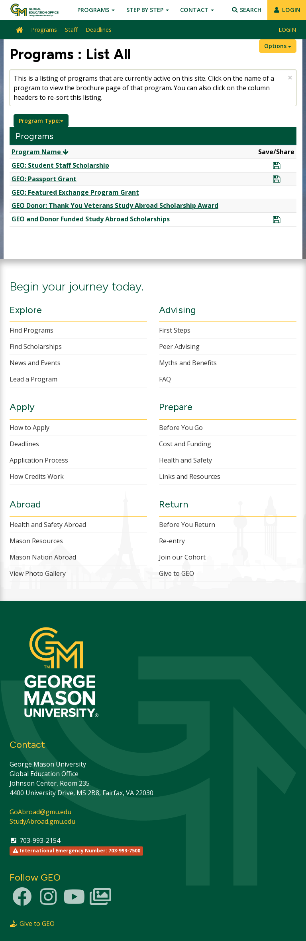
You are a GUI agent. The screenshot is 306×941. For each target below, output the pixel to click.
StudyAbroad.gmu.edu (42, 821)
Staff (71, 29)
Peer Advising (179, 346)
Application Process (39, 460)
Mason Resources (36, 540)
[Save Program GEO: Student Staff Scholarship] (276, 166)
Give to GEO (176, 573)
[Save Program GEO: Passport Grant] (276, 179)
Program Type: (41, 120)
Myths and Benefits (188, 362)
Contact (197, 10)
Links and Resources (189, 476)
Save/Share (276, 151)
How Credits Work (37, 476)
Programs (96, 10)
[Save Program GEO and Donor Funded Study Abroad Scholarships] (276, 220)
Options (277, 46)
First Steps (174, 330)
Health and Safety (185, 460)
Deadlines (99, 29)
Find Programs (31, 330)
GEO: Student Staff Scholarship (60, 165)
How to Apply (29, 427)
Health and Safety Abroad (48, 524)
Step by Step (147, 10)
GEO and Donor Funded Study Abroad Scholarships (91, 219)
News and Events (35, 362)
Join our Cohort (182, 557)
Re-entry (172, 540)
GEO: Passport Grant (44, 178)
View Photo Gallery (38, 573)
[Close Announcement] (290, 78)
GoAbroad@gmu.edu (40, 811)
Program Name (40, 151)
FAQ (165, 379)
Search (246, 10)
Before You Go (181, 427)
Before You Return (187, 524)
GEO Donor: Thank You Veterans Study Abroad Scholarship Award (115, 205)
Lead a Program (33, 379)
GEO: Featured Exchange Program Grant (75, 192)
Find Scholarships (36, 346)
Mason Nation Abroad (43, 557)
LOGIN (286, 10)
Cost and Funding (185, 444)
